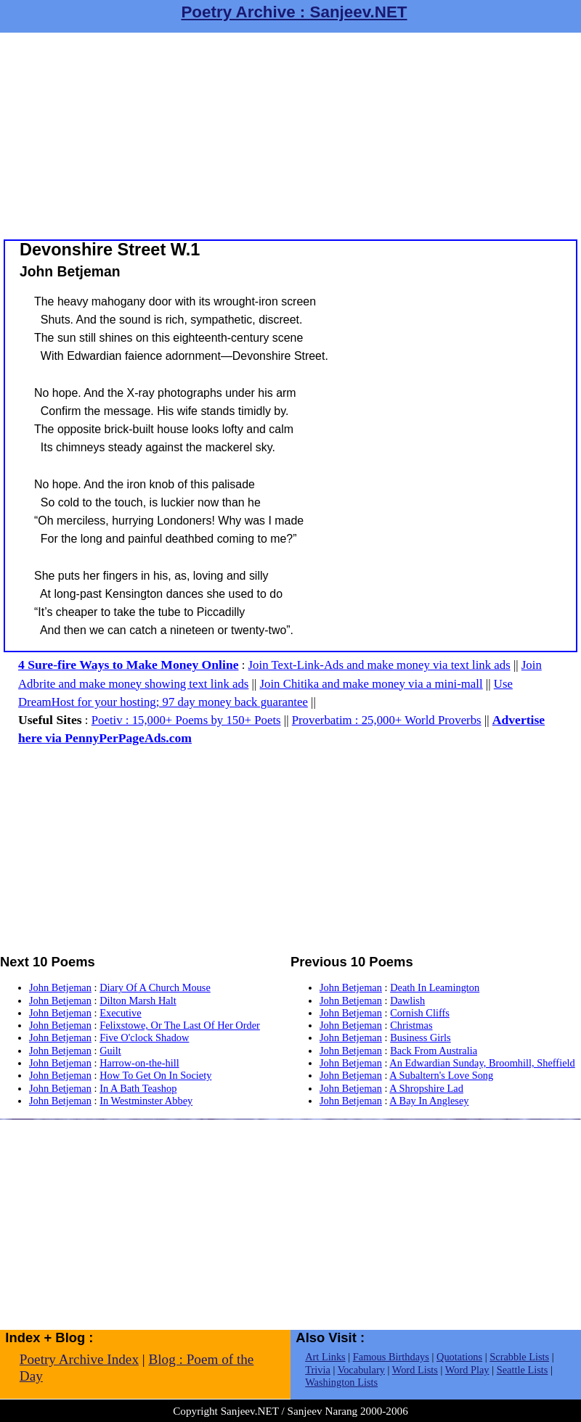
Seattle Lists (522, 1370)
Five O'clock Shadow (144, 1037)
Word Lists (415, 1370)
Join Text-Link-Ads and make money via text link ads (379, 665)
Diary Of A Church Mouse (155, 987)
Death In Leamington (434, 987)
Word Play (467, 1370)
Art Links (325, 1357)
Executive (120, 1013)
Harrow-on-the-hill (139, 1063)
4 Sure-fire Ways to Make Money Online (128, 664)
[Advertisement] (290, 134)
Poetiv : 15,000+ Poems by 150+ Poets (186, 720)
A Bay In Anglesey (428, 1100)
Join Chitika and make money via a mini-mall (371, 684)
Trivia (317, 1370)
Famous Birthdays (391, 1357)
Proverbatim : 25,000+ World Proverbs (387, 720)
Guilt (110, 1050)
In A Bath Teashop (137, 1088)
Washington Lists (341, 1382)
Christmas (411, 1025)
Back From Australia (433, 1050)
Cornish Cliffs (420, 1013)
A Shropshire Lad (426, 1088)
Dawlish (407, 1000)
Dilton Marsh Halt (137, 1000)
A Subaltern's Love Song (441, 1075)
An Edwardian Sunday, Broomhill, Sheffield (481, 1063)
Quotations (459, 1357)
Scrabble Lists (519, 1357)
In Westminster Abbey (145, 1100)
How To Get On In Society (155, 1075)
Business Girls (420, 1037)
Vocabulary (361, 1370)
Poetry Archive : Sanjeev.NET (294, 12)
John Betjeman (60, 987)
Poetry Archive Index (79, 1359)
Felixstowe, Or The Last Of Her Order (179, 1025)
